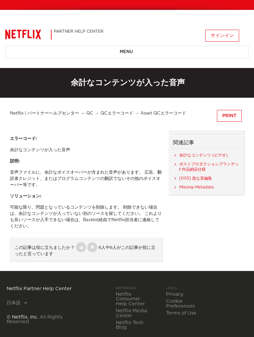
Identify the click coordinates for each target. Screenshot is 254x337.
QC (89, 113)
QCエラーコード (117, 113)
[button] (81, 247)
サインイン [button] (222, 35)
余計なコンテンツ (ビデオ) (203, 155)
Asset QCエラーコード (163, 113)
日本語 (14, 303)
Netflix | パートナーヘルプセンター (44, 113)
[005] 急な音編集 (195, 178)
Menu (126, 52)
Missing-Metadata (196, 187)
